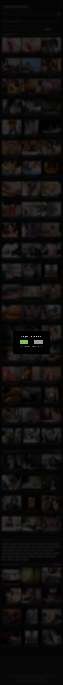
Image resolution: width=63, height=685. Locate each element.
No (38, 342)
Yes (24, 342)
